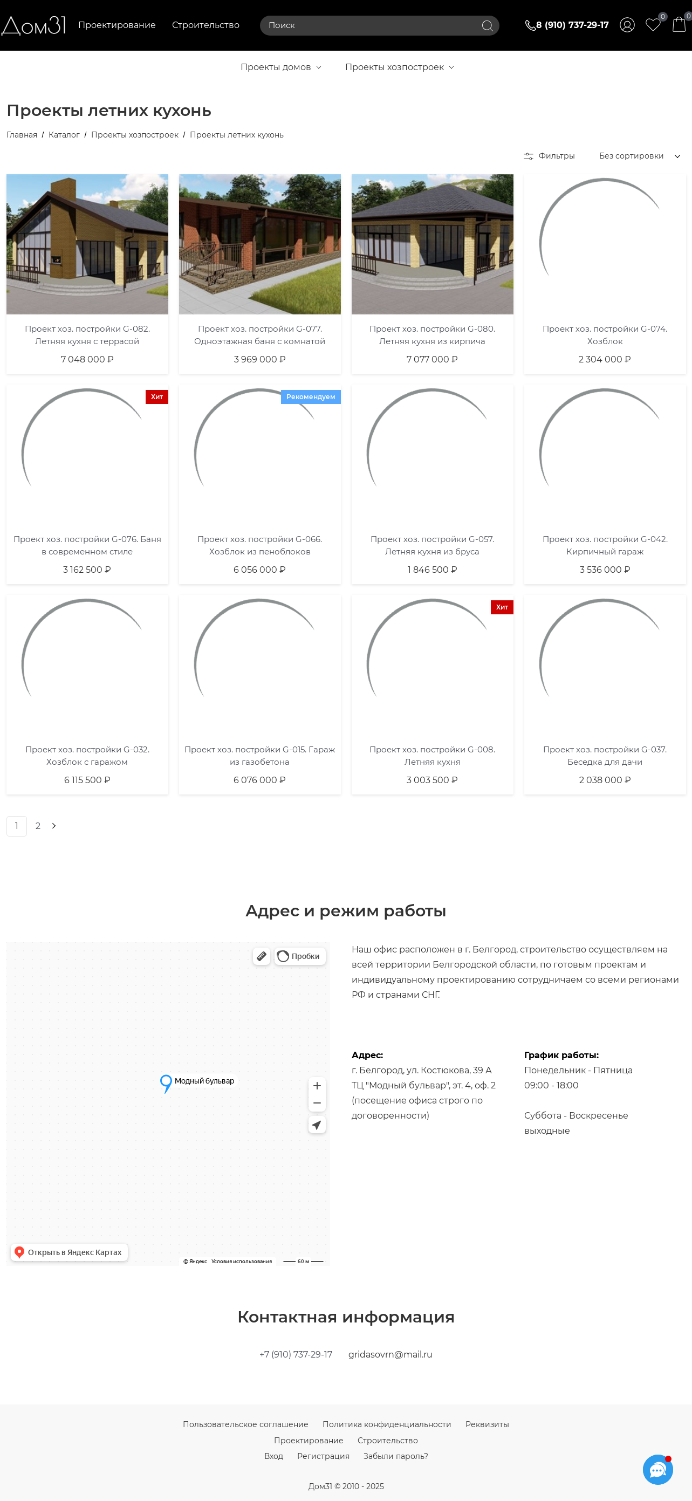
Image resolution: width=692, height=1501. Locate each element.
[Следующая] (53, 826)
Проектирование (117, 25)
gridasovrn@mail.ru (390, 1354)
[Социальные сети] (658, 1470)
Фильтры (549, 156)
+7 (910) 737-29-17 (295, 1354)
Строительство (205, 25)
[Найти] (487, 26)
